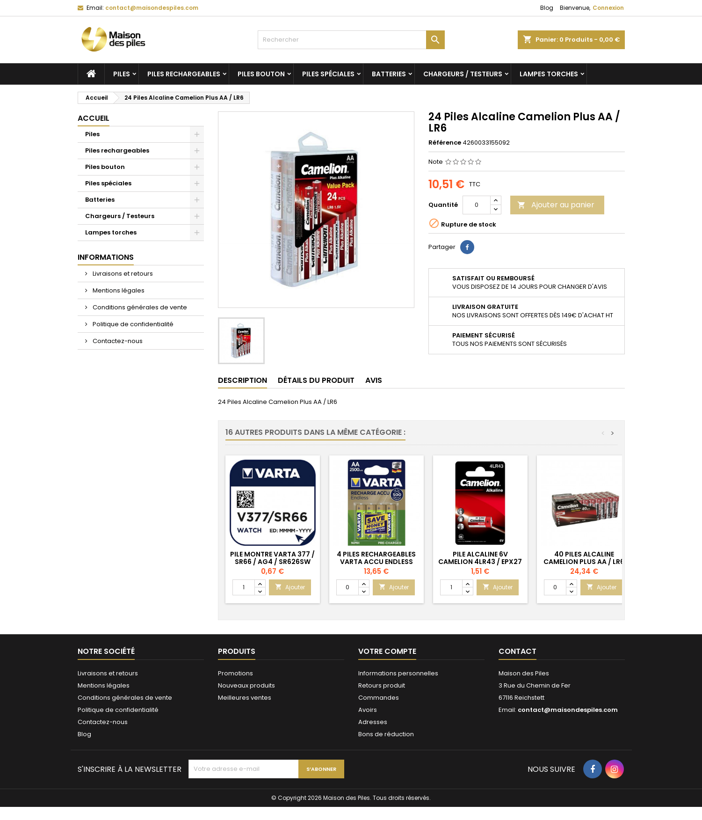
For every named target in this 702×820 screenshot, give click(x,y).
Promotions (235, 673)
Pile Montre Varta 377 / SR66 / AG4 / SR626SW (272, 557)
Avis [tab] (373, 380)
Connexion (608, 8)
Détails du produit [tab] (316, 380)
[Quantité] (477, 205)
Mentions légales (118, 290)
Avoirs (367, 709)
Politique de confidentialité (132, 324)
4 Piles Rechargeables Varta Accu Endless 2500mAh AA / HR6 (376, 561)
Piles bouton (261, 74)
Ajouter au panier (555, 204)
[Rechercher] (351, 39)
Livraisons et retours (122, 273)
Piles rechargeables (183, 74)
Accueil (93, 118)
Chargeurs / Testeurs (462, 74)
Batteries (389, 74)
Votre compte (387, 651)
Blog (546, 8)
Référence (444, 143)
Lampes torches (549, 74)
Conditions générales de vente (139, 307)
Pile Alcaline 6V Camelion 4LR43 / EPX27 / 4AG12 (480, 561)
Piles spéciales (328, 74)
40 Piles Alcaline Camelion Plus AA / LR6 (583, 557)
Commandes (378, 697)
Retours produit (381, 685)
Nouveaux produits (246, 685)
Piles (121, 74)
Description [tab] (242, 380)
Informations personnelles (398, 673)
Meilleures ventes (244, 697)
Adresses (372, 722)
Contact (517, 651)
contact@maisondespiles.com (151, 8)
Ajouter (290, 587)
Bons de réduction (386, 734)
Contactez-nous (117, 341)
